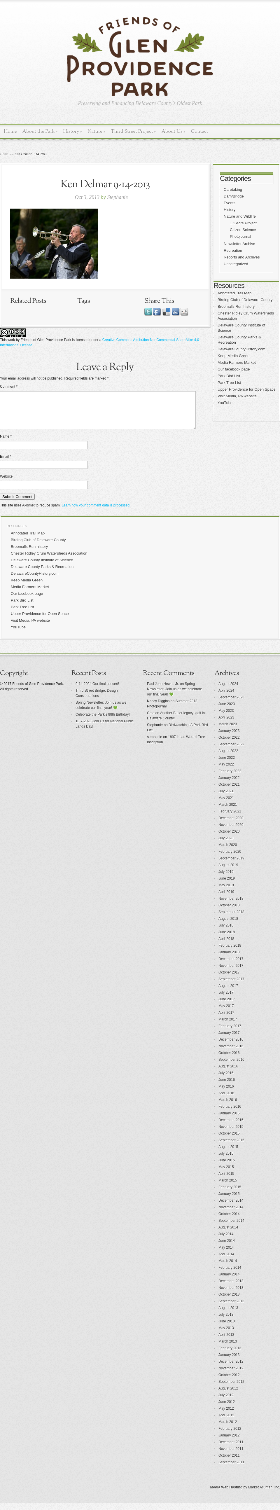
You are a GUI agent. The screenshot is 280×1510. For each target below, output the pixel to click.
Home (10, 131)
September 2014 (231, 1228)
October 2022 (229, 744)
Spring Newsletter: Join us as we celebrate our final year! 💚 (174, 696)
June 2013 (226, 1328)
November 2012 (230, 1375)
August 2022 (228, 758)
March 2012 (227, 1429)
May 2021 (226, 805)
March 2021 (227, 812)
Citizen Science (243, 230)
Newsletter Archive (239, 244)
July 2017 (225, 999)
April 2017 (226, 1020)
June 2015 (226, 1167)
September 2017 (231, 986)
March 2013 (227, 1348)
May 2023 (226, 718)
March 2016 (227, 1107)
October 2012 (229, 1382)
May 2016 (226, 1093)
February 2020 (229, 859)
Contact (199, 131)
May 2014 (226, 1254)
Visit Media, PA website (237, 396)
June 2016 (226, 1087)
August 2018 (228, 926)
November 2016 (230, 1053)
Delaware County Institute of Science (42, 567)
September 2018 (231, 919)
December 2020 (230, 825)
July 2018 (225, 932)
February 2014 (229, 1275)
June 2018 (226, 939)
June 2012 (226, 1409)
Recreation (233, 250)
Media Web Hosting (226, 1494)
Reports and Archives (242, 257)
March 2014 (227, 1268)
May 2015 (226, 1174)
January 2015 (229, 1201)
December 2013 (230, 1288)
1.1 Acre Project (243, 223)
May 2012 (226, 1415)
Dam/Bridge (234, 196)
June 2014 (226, 1248)
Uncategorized (236, 264)
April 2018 (226, 946)
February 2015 (229, 1194)
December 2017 (230, 966)
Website (6, 483)
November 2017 (230, 973)
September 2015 (231, 1147)
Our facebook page (234, 369)
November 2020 (230, 832)
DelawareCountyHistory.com (241, 349)
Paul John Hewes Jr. (163, 691)
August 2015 (228, 1154)
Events (229, 203)
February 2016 (229, 1113)
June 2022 (226, 765)
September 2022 (231, 751)
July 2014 (225, 1241)
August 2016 (228, 1073)
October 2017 (229, 979)
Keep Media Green (233, 356)
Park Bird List (229, 376)
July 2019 (225, 879)
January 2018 (229, 959)
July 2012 (225, 1402)
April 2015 (226, 1181)
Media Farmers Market (237, 362)
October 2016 (229, 1060)
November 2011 (230, 1456)
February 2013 (229, 1355)
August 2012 (228, 1395)
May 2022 (226, 771)
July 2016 (225, 1080)
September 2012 (231, 1389)
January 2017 (229, 1040)
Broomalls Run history (236, 306)
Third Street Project (133, 131)
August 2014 (228, 1234)
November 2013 (230, 1295)
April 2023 (226, 724)
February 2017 (229, 1033)
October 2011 (229, 1462)
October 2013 (229, 1301)
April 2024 (226, 697)
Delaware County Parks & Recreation (42, 574)
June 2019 (226, 885)
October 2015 (229, 1140)
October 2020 (229, 838)
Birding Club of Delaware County (245, 300)
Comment (9, 387)
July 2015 (225, 1160)
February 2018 (229, 952)
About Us (173, 131)
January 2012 (229, 1442)
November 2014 (230, 1214)
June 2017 (226, 1006)
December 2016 (230, 1046)
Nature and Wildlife (240, 216)
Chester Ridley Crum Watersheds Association (49, 560)
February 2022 (229, 778)
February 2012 (229, 1436)
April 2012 (226, 1422)
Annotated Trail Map (234, 293)
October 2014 (229, 1221)
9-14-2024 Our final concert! (97, 691)
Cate (150, 720)
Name (6, 443)
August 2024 (228, 691)
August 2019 (228, 872)
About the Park (40, 131)
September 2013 (231, 1308)
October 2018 (229, 912)
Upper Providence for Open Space (247, 389)
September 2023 (231, 704)
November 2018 (230, 905)
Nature (96, 131)
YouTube (225, 403)
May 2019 (226, 892)
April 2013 (226, 1342)
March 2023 (227, 731)
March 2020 (227, 852)
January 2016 (229, 1120)
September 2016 (231, 1067)
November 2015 (230, 1134)
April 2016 (226, 1100)
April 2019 (226, 899)
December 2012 (230, 1368)
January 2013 (229, 1362)
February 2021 (229, 818)
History (72, 131)
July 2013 (225, 1321)
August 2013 (228, 1315)
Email (5, 464)
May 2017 (226, 1013)
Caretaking (233, 189)
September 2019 (231, 865)
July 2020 (225, 845)
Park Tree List (229, 382)
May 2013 (226, 1335)
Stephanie (117, 197)
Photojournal (240, 236)
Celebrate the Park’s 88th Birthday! (103, 721)
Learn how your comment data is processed (96, 512)
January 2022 (229, 785)
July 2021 (225, 798)
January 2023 (229, 738)
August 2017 (228, 993)
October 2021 (229, 791)
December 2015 (230, 1127)
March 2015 (227, 1187)
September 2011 (231, 1469)
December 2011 (230, 1449)
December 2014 (230, 1207)
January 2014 (229, 1281)
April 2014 (226, 1261)
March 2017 (227, 1026)
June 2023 (226, 711)
